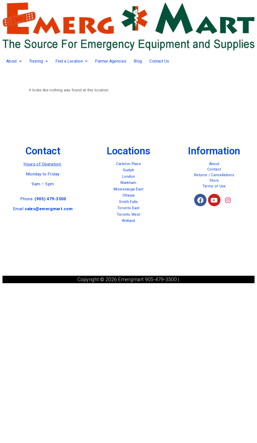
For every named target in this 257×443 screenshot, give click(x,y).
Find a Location (71, 61)
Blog (138, 61)
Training (38, 61)
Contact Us (159, 61)
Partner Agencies (110, 61)
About (14, 61)
